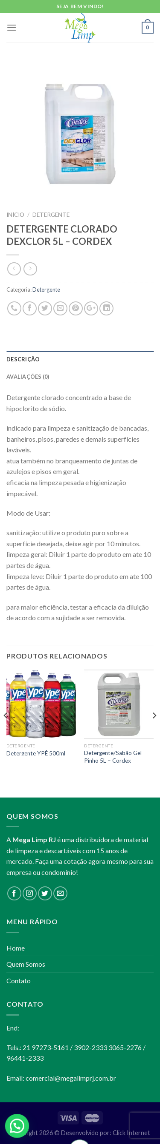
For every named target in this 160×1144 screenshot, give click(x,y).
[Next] (154, 733)
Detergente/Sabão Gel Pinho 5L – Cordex (113, 756)
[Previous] (6, 733)
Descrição (23, 359)
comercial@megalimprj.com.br (71, 1078)
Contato (18, 981)
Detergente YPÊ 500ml (35, 753)
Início (15, 214)
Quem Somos (25, 964)
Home (15, 948)
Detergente (51, 214)
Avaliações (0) (27, 376)
